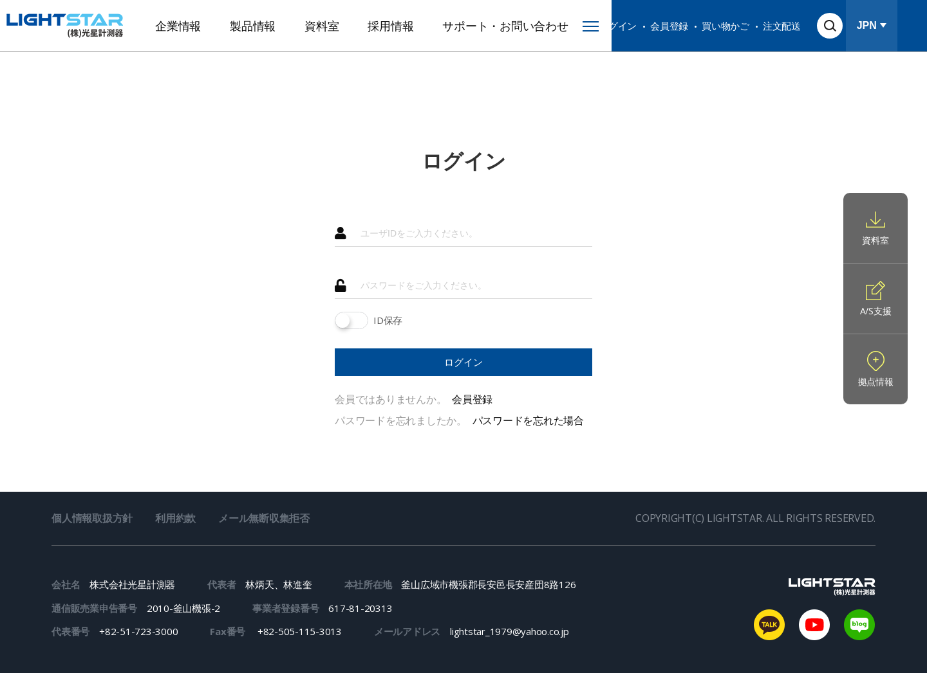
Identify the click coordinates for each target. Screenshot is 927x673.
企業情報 (178, 25)
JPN (867, 25)
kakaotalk (769, 625)
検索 (830, 26)
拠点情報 (876, 381)
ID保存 (387, 320)
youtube (814, 625)
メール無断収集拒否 (264, 518)
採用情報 (390, 25)
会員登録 (669, 25)
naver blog (859, 625)
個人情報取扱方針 (92, 518)
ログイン (618, 25)
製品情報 (253, 25)
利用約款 (175, 518)
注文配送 (782, 25)
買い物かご (725, 25)
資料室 (321, 25)
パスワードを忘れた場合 (528, 420)
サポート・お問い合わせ (505, 25)
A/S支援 (876, 311)
